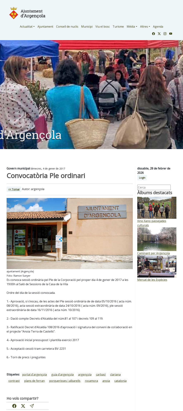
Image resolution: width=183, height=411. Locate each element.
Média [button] (131, 26)
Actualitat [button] (26, 26)
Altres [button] (144, 26)
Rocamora (91, 381)
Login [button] (142, 177)
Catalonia (120, 381)
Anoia (106, 381)
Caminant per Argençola (153, 253)
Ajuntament (45, 26)
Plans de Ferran (34, 381)
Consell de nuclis (67, 26)
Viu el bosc (102, 26)
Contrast (14, 381)
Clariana (115, 374)
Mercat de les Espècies (152, 280)
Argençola (85, 374)
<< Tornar (14, 189)
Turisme (118, 26)
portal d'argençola (34, 374)
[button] (32, 406)
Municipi (87, 26)
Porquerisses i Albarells (64, 381)
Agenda (158, 26)
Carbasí (101, 374)
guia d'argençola (62, 374)
